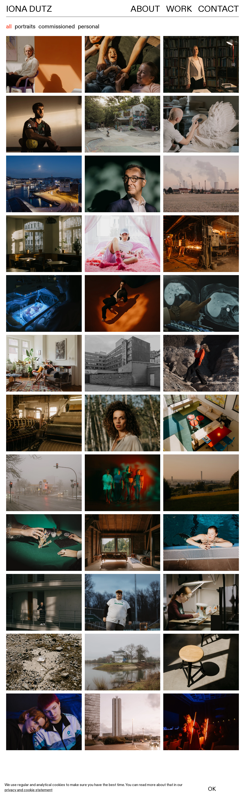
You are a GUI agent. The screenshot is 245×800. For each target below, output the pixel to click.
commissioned (56, 26)
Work (179, 8)
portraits (25, 26)
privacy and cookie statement (28, 790)
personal (88, 26)
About (145, 8)
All (9, 26)
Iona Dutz (29, 8)
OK (212, 788)
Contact (218, 8)
